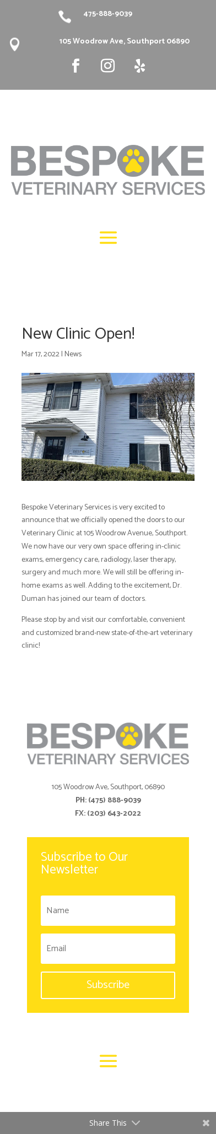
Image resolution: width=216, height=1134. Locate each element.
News (73, 354)
